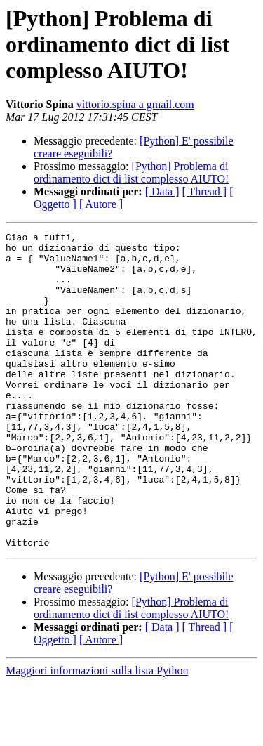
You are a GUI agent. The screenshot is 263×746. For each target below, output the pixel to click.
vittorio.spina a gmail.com (135, 104)
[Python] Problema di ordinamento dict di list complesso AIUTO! (131, 172)
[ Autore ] (101, 204)
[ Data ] (162, 191)
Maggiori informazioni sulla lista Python (97, 734)
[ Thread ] (204, 191)
